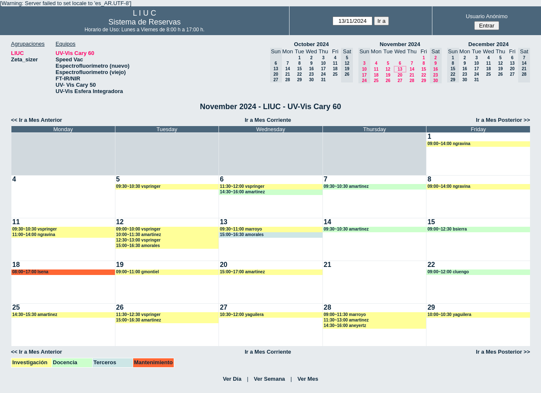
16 (311, 68)
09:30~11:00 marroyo (241, 229)
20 (400, 75)
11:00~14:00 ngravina (33, 234)
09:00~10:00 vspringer (138, 229)
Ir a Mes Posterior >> (503, 120)
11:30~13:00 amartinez (346, 320)
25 (335, 74)
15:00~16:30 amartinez (138, 320)
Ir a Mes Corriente (268, 120)
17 (323, 68)
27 (400, 80)
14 (287, 68)
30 (311, 79)
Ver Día (232, 379)
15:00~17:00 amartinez (242, 271)
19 (387, 75)
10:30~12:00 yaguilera (242, 314)
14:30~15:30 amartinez (34, 314)
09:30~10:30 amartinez (346, 186)
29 (299, 79)
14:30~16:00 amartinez (242, 192)
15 (299, 68)
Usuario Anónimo (487, 16)
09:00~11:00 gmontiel (137, 271)
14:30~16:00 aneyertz (345, 325)
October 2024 (311, 44)
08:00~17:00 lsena (30, 271)
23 (311, 74)
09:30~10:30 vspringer (138, 186)
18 (335, 68)
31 (323, 79)
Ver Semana (269, 379)
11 (335, 63)
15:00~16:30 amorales (138, 245)
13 (400, 69)
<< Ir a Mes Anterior (36, 120)
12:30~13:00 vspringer (138, 240)
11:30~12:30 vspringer (138, 314)
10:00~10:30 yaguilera (449, 314)
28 (287, 79)
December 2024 (488, 44)
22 (299, 74)
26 (387, 80)
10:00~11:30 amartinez (138, 234)
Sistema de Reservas (144, 22)
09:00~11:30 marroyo (345, 314)
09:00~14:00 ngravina (448, 143)
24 (323, 74)
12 (387, 69)
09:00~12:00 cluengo (448, 271)
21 (287, 74)
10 (323, 63)
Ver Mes (308, 379)
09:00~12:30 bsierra (447, 229)
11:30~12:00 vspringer (242, 186)
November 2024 (400, 44)
